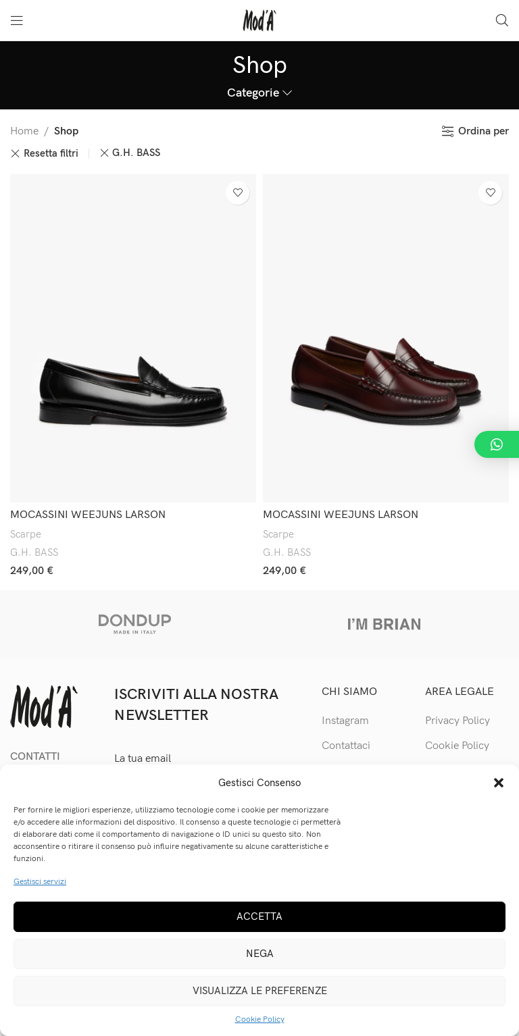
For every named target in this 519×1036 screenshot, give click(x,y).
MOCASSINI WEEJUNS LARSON (88, 515)
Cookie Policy (260, 1019)
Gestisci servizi (40, 882)
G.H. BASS (34, 552)
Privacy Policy (457, 721)
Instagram (345, 721)
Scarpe (25, 534)
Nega (260, 954)
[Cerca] (502, 20)
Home (24, 131)
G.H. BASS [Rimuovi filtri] (136, 153)
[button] (498, 782)
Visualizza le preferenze (260, 991)
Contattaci (346, 746)
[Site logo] (259, 20)
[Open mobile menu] (16, 20)
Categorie (253, 93)
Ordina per (483, 131)
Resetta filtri (51, 154)
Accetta (259, 916)
